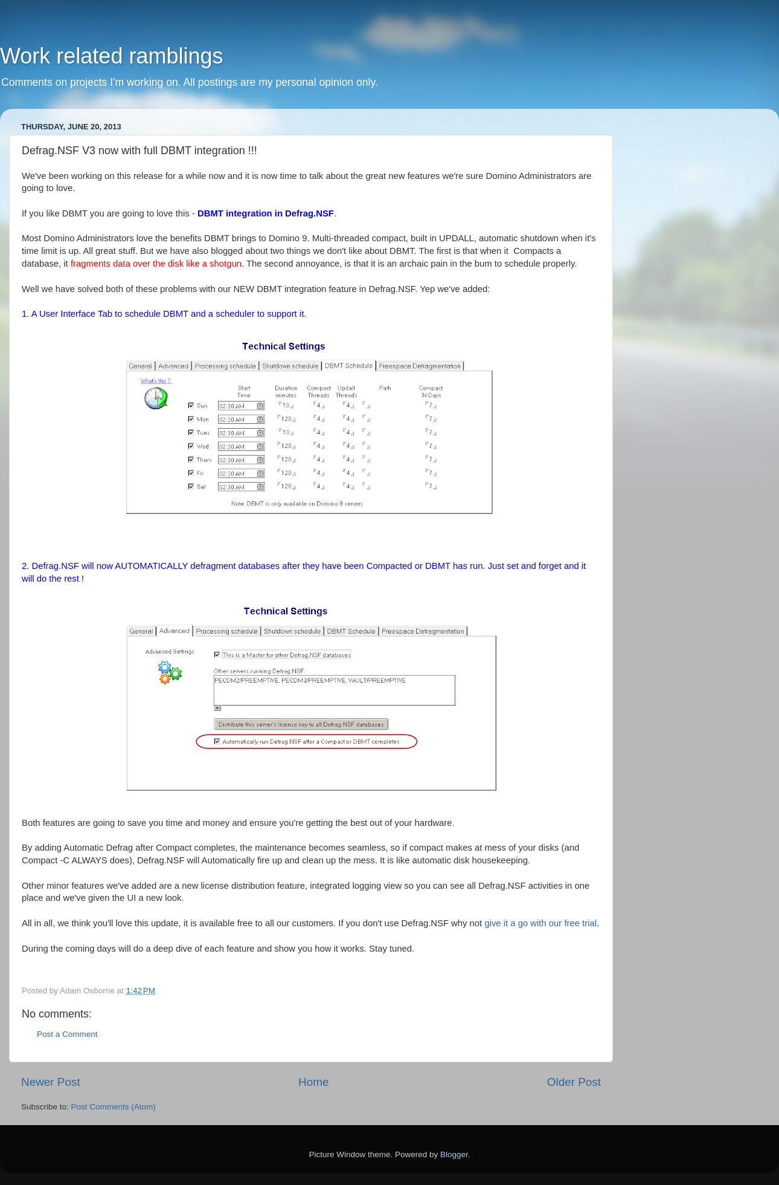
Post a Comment (67, 1034)
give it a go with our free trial (540, 923)
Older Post (574, 1082)
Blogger (454, 1154)
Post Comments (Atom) (113, 1106)
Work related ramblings (111, 56)
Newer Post (50, 1082)
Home (313, 1082)
